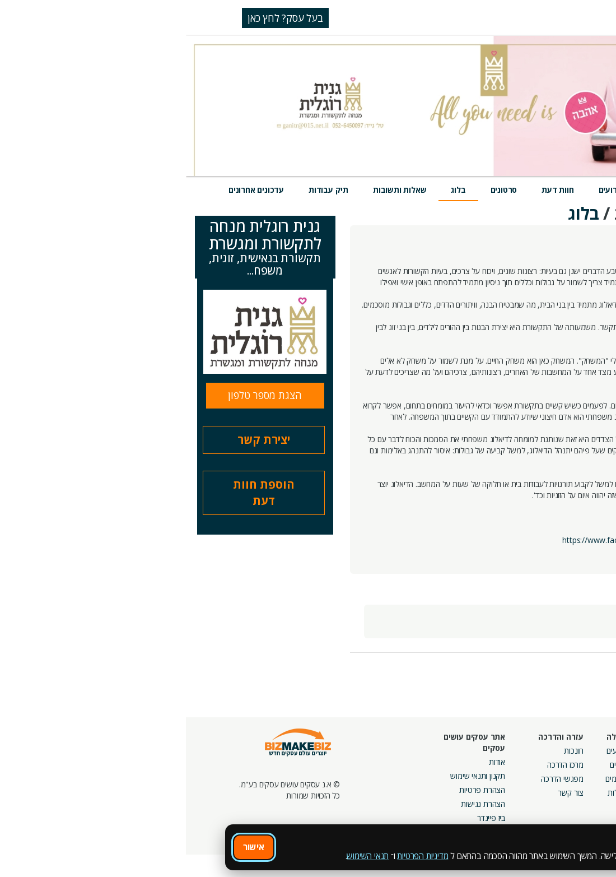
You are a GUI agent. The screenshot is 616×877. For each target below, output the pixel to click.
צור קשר (385, 792)
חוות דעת (372, 189)
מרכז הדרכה (379, 764)
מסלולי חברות (500, 750)
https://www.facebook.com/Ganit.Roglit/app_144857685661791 (487, 540)
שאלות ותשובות (213, 189)
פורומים (430, 778)
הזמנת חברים (579, 778)
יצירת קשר (78, 439)
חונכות (388, 750)
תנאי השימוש (182, 855)
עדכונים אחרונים (70, 189)
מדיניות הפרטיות (236, 855)
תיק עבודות (142, 189)
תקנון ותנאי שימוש (291, 776)
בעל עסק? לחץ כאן (99, 18)
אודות (311, 762)
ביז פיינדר (305, 818)
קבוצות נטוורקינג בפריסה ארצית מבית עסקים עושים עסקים (482, 789)
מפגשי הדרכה (376, 778)
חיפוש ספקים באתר (569, 750)
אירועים (425, 189)
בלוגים (433, 764)
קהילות (432, 792)
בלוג (272, 189)
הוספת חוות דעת (78, 492)
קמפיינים (507, 764)
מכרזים (511, 815)
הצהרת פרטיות (296, 790)
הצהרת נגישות (297, 804)
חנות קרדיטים (578, 764)
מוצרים (474, 189)
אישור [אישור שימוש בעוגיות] (67, 846)
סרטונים (318, 189)
